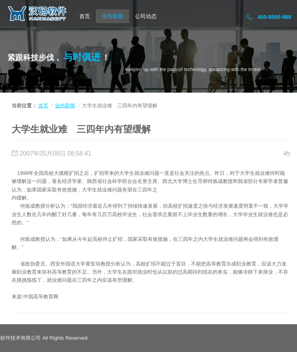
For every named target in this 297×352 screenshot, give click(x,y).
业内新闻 (112, 16)
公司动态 (146, 16)
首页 (84, 16)
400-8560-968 (269, 17)
